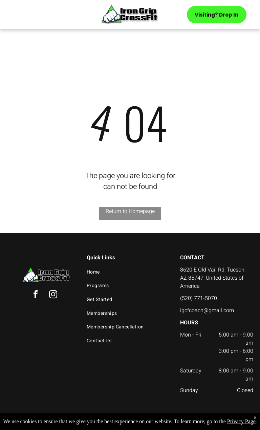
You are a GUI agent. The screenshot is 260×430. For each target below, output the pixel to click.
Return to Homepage (130, 211)
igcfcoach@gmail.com (207, 310)
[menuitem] (127, 272)
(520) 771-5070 (198, 298)
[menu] (15, 16)
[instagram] (53, 295)
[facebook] (35, 295)
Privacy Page (241, 421)
